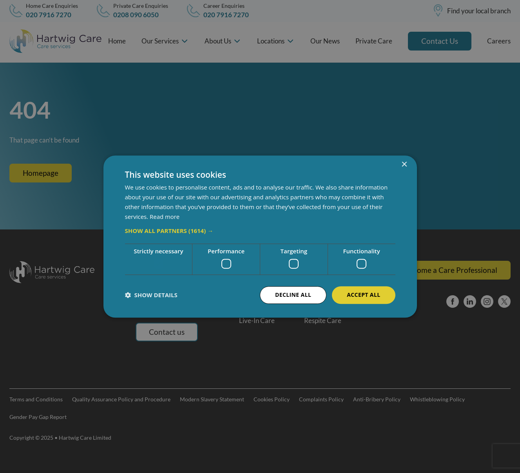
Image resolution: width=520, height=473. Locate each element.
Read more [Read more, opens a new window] (165, 216)
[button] (260, 231)
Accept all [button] (363, 294)
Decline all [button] (293, 294)
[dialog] (260, 236)
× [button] (404, 165)
